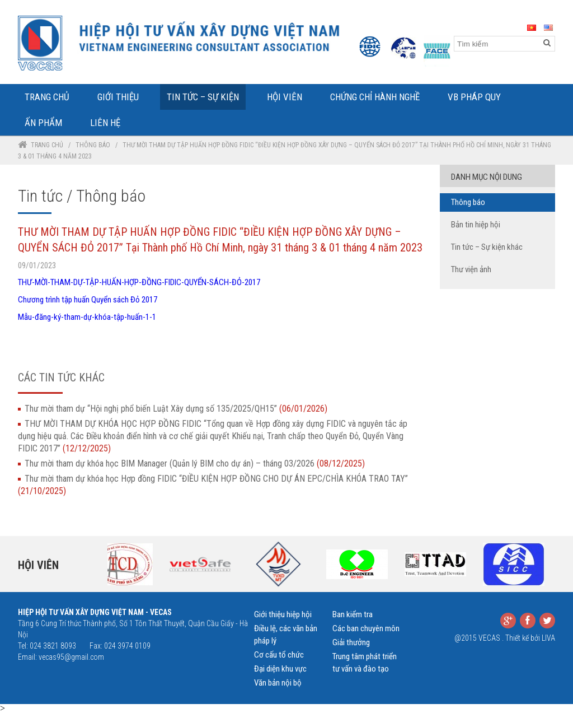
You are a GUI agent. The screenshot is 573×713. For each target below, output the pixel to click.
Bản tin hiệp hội (475, 225)
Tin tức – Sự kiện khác (487, 247)
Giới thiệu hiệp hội (283, 614)
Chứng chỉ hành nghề (375, 96)
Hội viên (38, 565)
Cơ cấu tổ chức (279, 655)
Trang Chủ (47, 96)
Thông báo (93, 145)
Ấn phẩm (43, 122)
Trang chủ (47, 145)
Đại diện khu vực (280, 669)
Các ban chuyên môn (366, 628)
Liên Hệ (105, 122)
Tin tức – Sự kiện (203, 96)
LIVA (548, 637)
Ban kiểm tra (352, 614)
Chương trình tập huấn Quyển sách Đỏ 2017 (87, 300)
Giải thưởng (351, 642)
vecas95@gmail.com (71, 657)
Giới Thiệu (118, 96)
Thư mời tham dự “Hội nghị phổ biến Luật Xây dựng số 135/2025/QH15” (176, 408)
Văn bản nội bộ (278, 683)
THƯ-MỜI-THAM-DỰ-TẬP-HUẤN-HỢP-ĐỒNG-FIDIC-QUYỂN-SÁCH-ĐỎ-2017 (139, 282)
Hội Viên (284, 96)
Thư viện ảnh (471, 269)
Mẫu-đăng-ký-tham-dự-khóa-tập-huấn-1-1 (87, 317)
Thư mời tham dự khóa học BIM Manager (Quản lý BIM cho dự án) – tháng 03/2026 (195, 463)
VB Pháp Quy (474, 96)
